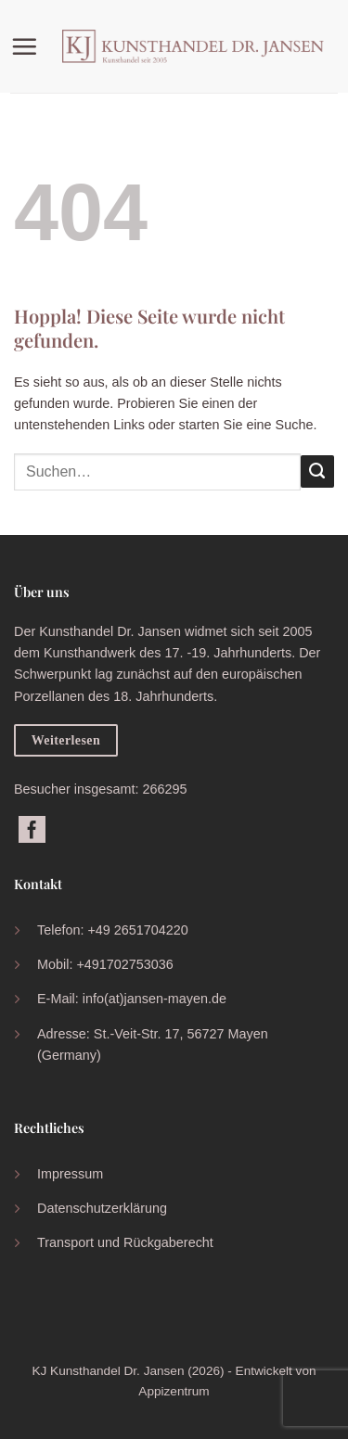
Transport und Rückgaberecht (125, 1242)
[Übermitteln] (317, 472)
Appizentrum (173, 1391)
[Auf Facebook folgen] (32, 831)
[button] (28, 46)
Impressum (70, 1173)
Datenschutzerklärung (102, 1208)
